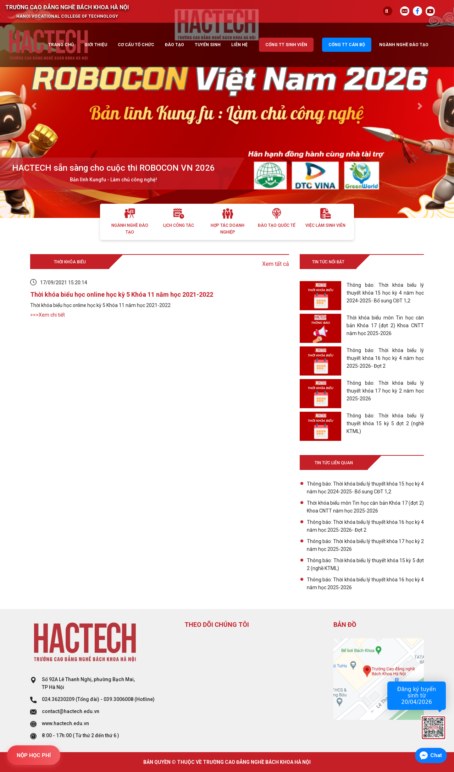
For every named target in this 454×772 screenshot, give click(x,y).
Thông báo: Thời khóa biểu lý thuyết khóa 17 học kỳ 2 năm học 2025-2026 (365, 545)
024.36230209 (58, 699)
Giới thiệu (95, 44)
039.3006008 (118, 699)
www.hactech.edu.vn (65, 723)
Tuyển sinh (208, 44)
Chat (436, 755)
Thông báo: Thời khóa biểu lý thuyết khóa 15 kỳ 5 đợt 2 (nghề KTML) (365, 564)
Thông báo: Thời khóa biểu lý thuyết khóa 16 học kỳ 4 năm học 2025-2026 (365, 583)
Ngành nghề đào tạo (403, 44)
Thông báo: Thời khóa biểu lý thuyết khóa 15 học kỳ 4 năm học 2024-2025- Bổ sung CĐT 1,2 (365, 487)
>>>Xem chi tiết (47, 315)
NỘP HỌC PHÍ (34, 755)
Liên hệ (239, 44)
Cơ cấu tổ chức (136, 44)
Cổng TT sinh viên (286, 44)
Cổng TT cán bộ (346, 44)
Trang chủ (61, 44)
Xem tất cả (275, 264)
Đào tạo (174, 44)
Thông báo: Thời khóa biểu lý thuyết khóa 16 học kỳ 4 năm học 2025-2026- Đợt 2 (365, 526)
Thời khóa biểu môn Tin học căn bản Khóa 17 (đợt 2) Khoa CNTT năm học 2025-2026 (365, 507)
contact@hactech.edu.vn (70, 711)
